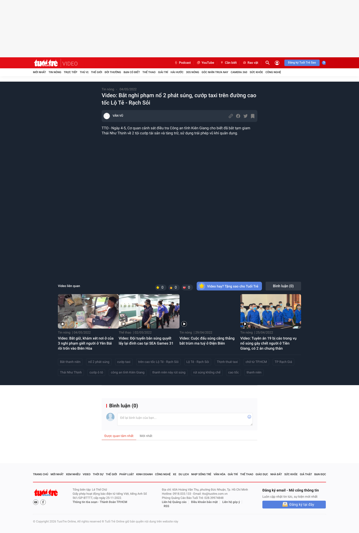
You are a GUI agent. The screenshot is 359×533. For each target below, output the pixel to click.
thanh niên (254, 372)
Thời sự (98, 474)
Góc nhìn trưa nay (215, 72)
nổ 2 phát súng (98, 362)
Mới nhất (39, 72)
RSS (166, 506)
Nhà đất (276, 474)
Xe (174, 474)
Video (86, 474)
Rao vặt (250, 63)
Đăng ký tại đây (301, 504)
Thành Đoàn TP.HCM (113, 502)
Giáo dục (262, 474)
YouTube (205, 63)
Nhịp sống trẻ (201, 474)
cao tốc (233, 372)
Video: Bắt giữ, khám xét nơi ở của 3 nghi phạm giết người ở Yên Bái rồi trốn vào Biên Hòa (86, 343)
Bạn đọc (320, 474)
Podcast (182, 63)
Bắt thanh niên (70, 362)
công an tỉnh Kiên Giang (127, 372)
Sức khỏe (256, 72)
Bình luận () (283, 286)
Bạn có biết (132, 72)
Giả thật (306, 474)
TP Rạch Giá (283, 362)
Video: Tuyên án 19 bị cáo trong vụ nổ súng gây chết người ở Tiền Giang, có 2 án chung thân (268, 343)
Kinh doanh (144, 474)
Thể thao (148, 72)
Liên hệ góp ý (231, 502)
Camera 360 (239, 72)
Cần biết (228, 63)
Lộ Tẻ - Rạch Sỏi (197, 362)
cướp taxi (124, 362)
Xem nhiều (73, 474)
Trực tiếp (70, 72)
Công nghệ (273, 72)
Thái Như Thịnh (71, 372)
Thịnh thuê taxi (227, 362)
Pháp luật (126, 474)
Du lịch (184, 474)
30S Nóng (192, 72)
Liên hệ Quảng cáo (174, 502)
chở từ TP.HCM (256, 362)
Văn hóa (220, 474)
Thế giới (96, 72)
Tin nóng (55, 72)
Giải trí (163, 72)
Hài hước (177, 72)
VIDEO (70, 64)
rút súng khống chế (206, 372)
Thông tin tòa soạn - (86, 502)
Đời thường (113, 72)
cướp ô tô (96, 372)
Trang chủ (40, 474)
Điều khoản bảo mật (204, 502)
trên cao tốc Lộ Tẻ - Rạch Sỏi (158, 362)
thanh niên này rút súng (168, 372)
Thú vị (84, 72)
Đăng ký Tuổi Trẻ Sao (302, 62)
